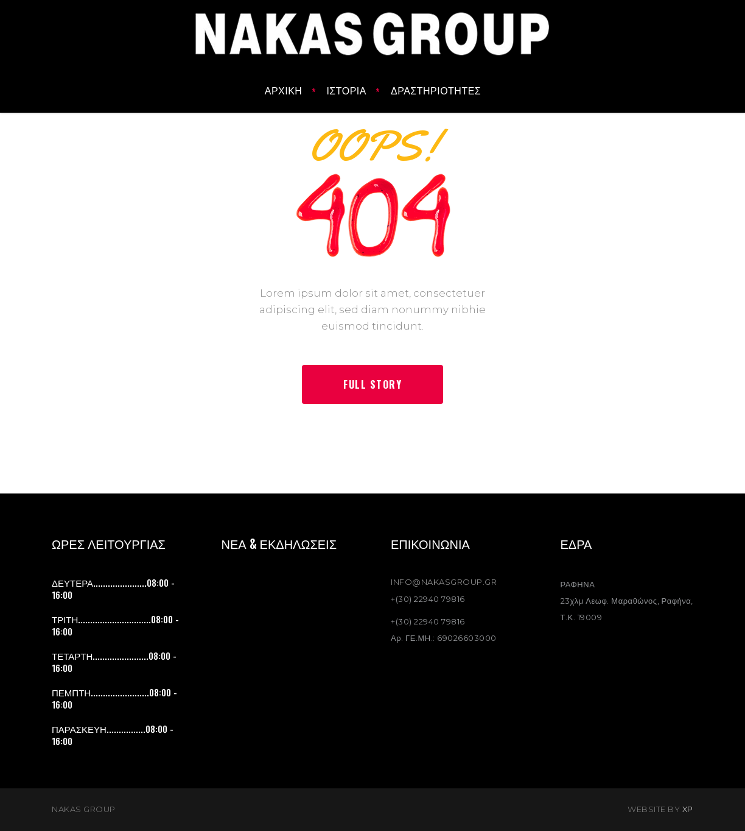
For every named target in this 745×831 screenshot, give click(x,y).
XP (687, 809)
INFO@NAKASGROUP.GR (444, 582)
